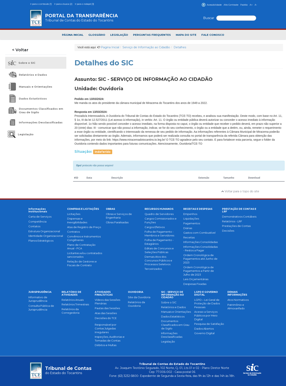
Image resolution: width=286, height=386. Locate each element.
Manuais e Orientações (176, 311)
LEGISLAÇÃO (119, 34)
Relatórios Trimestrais (75, 304)
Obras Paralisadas (117, 222)
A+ (251, 4)
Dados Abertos (204, 328)
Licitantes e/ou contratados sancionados (84, 255)
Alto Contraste (231, 4)
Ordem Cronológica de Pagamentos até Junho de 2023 (200, 258)
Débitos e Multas (105, 345)
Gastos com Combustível (199, 232)
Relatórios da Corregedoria (70, 311)
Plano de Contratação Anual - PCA (81, 246)
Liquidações (191, 218)
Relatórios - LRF (232, 221)
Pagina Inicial (110, 47)
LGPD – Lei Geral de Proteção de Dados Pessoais (207, 303)
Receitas (189, 237)
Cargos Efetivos (155, 227)
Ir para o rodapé (84, 4)
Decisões (228, 230)
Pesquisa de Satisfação (209, 323)
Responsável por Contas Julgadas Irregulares (105, 328)
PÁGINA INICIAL (72, 34)
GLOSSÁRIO (96, 34)
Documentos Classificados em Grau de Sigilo (175, 324)
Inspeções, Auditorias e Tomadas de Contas (110, 338)
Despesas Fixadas (194, 283)
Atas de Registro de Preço (84, 227)
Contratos (73, 231)
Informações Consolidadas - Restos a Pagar (200, 248)
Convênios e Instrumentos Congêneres (84, 238)
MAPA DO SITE (186, 34)
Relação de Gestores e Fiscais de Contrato (82, 263)
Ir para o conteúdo (41, 4)
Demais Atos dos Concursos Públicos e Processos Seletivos (158, 260)
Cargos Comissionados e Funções (161, 220)
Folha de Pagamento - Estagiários (159, 241)
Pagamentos (191, 223)
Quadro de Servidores (159, 214)
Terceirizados (153, 268)
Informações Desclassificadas (171, 335)
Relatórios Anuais (73, 299)
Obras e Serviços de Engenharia (119, 215)
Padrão (244, 4)
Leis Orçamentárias (195, 279)
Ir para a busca (63, 4)
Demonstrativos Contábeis (239, 216)
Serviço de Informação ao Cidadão (146, 47)
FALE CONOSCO (212, 34)
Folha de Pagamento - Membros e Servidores (159, 233)
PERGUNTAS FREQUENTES (152, 34)
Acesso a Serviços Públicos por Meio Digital (205, 315)
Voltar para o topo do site (240, 191)
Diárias (187, 228)
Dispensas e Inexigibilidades (77, 220)
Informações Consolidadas (200, 242)
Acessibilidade (212, 5)
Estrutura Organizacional (44, 231)
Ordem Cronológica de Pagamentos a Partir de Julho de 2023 (198, 271)
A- (256, 4)
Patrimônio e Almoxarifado (236, 306)
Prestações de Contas (236, 225)
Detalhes (180, 47)
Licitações (73, 214)
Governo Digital (204, 333)
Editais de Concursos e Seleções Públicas (159, 250)
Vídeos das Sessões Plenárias (107, 301)
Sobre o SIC (169, 302)
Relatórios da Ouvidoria (136, 304)
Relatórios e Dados (173, 307)
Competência (37, 221)
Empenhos (190, 214)
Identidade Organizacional (45, 235)
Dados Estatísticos (173, 316)
